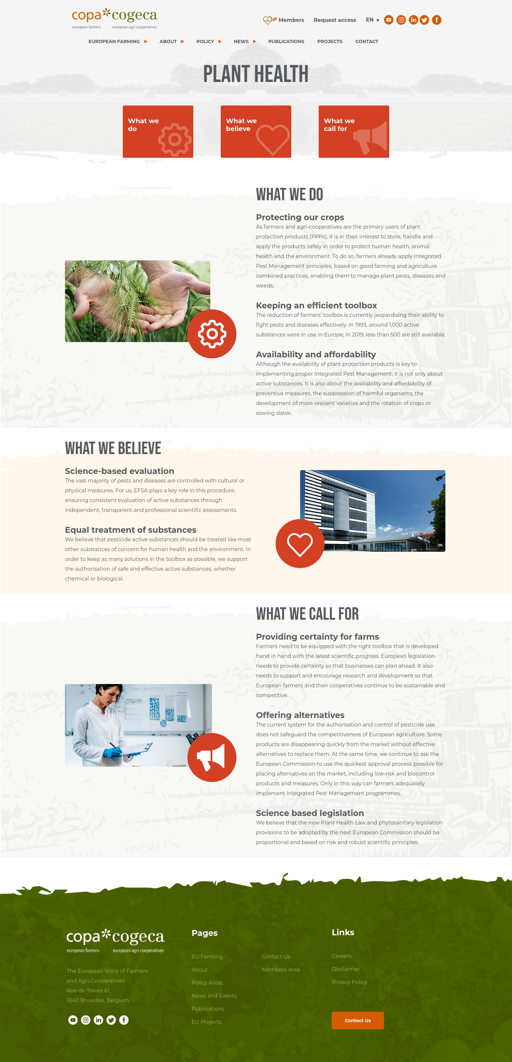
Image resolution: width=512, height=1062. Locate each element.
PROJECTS (329, 41)
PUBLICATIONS (286, 41)
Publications (208, 1009)
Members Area (281, 970)
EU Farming (207, 957)
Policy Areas (207, 983)
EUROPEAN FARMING (114, 41)
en (370, 20)
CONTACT (366, 41)
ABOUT (168, 41)
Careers (341, 956)
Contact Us (276, 957)
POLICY (205, 41)
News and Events (214, 996)
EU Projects (207, 1022)
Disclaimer (346, 969)
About (200, 970)
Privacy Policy (349, 982)
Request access (335, 20)
